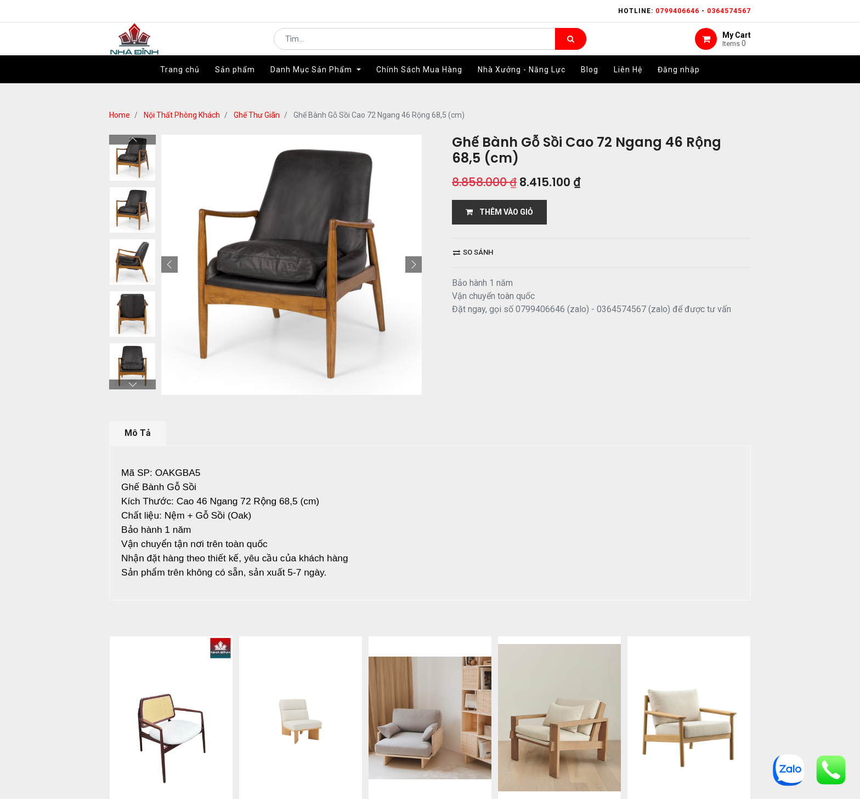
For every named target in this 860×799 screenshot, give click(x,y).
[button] (169, 264)
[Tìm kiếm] (570, 47)
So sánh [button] (473, 252)
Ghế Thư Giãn (257, 115)
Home (119, 115)
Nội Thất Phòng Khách (182, 115)
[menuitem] (180, 86)
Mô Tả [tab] (138, 433)
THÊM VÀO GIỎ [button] (499, 212)
